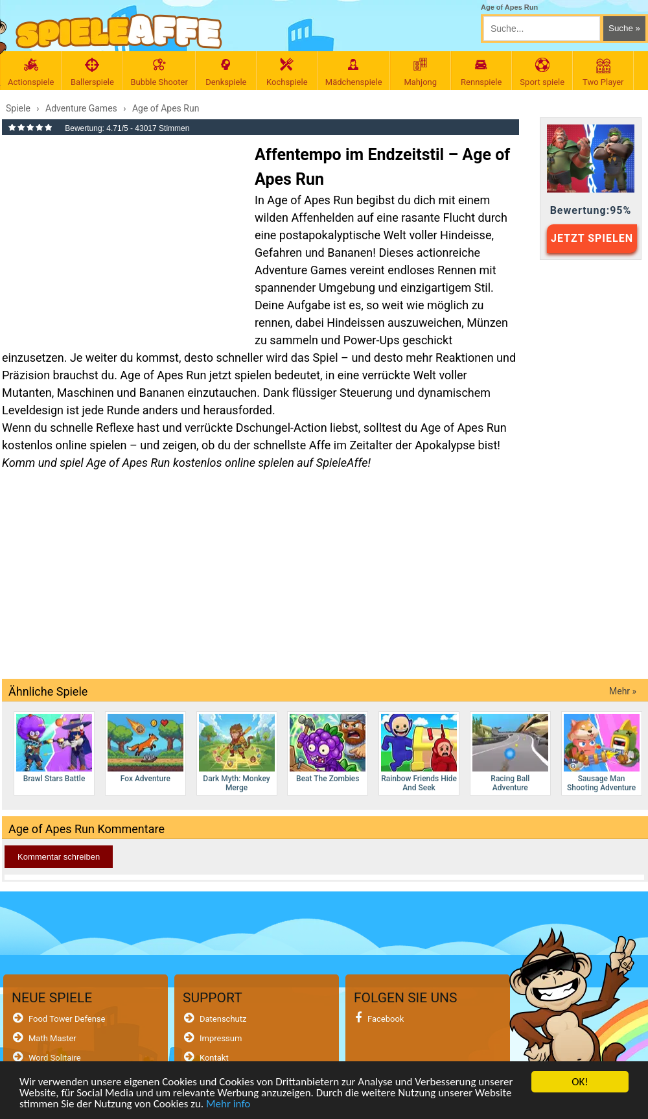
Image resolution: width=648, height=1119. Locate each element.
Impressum (221, 1038)
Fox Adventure (145, 748)
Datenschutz (223, 1019)
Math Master (52, 1038)
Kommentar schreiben (58, 857)
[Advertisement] (121, 236)
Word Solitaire (55, 1058)
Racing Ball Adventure (510, 753)
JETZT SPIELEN (592, 238)
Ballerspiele (92, 72)
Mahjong (420, 72)
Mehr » (622, 691)
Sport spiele (542, 72)
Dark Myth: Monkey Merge (237, 753)
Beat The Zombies (327, 748)
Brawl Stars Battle (54, 748)
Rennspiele (481, 72)
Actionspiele (31, 72)
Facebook (385, 1019)
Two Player (603, 72)
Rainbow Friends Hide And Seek (419, 753)
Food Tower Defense (67, 1019)
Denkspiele (226, 72)
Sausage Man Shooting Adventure (602, 753)
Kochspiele (287, 72)
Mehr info (228, 1106)
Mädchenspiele (353, 72)
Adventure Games (301, 270)
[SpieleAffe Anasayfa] (119, 31)
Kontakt (214, 1058)
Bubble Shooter (158, 72)
